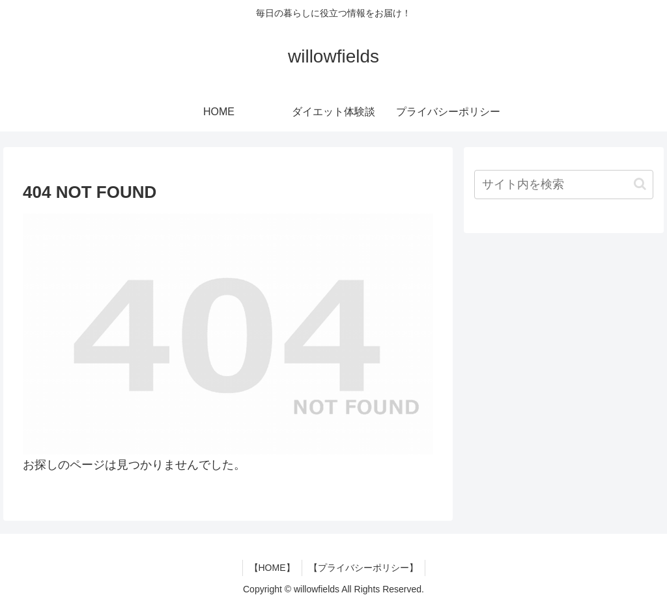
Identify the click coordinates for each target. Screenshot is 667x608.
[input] (563, 184)
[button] (640, 183)
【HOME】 (272, 567)
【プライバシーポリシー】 (363, 567)
